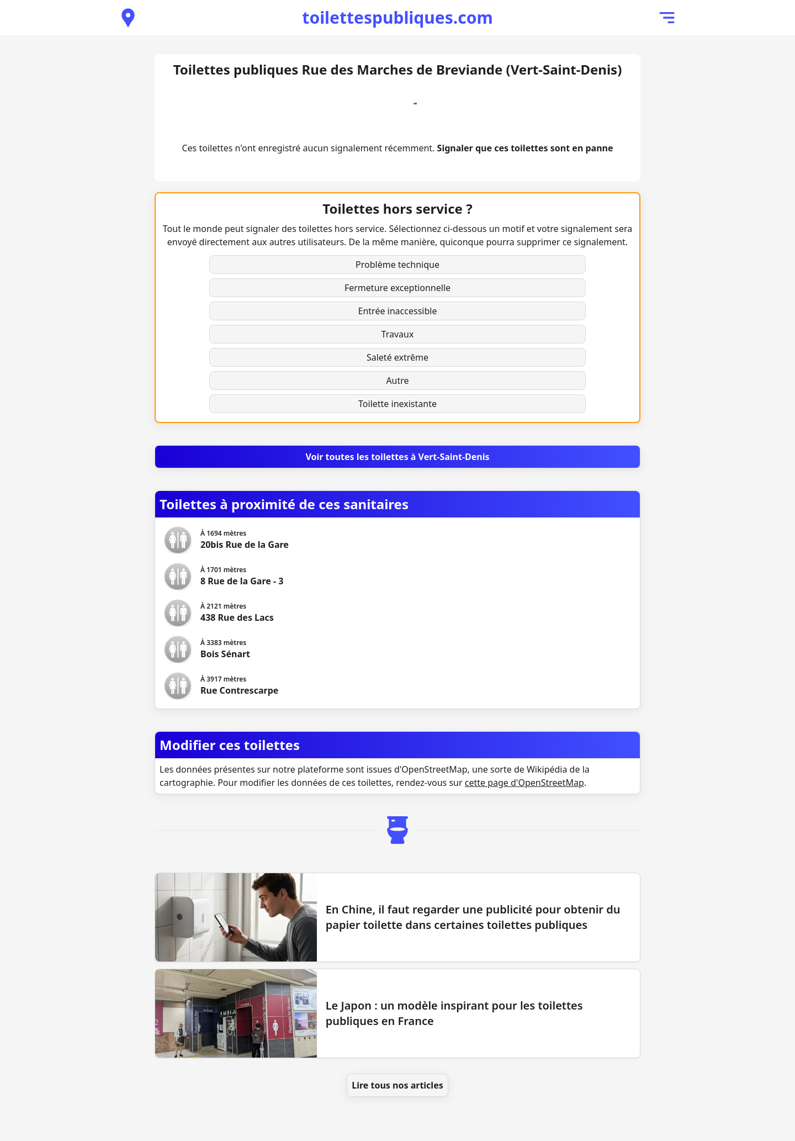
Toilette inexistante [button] (397, 404)
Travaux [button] (397, 334)
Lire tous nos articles (397, 1085)
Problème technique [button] (397, 264)
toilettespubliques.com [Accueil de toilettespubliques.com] (397, 17)
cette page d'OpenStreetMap (524, 782)
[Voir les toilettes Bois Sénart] (225, 649)
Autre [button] (397, 380)
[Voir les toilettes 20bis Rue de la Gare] (244, 540)
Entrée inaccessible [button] (397, 311)
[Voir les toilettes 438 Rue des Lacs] (237, 613)
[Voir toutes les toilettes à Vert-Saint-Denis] (397, 456)
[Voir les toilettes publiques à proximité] (128, 18)
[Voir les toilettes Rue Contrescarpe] (239, 685)
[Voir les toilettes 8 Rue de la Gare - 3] (242, 576)
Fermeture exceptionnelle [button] (397, 288)
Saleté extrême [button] (397, 357)
